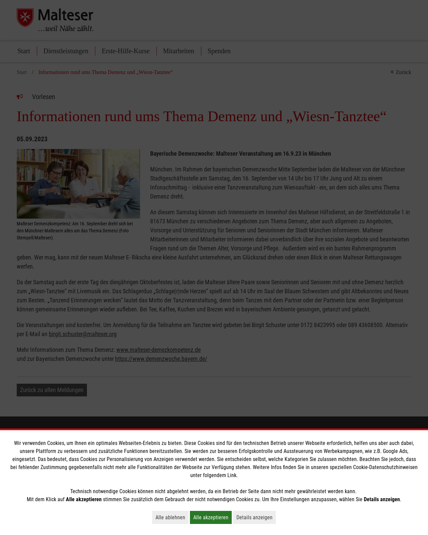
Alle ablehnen (172, 517)
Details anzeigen (256, 517)
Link (231, 475)
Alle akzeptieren (212, 517)
